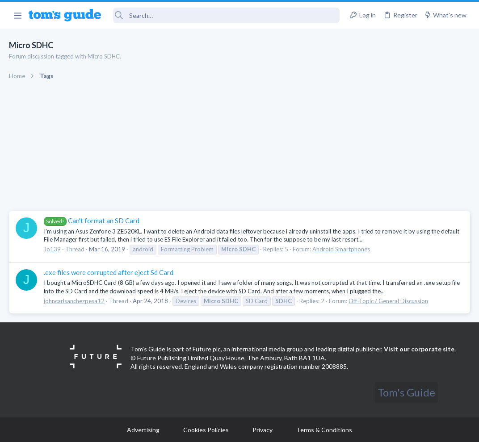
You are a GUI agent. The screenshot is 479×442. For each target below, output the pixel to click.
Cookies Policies (206, 430)
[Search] (226, 15)
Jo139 (52, 249)
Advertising (143, 430)
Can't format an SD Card (91, 221)
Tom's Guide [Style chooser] (406, 392)
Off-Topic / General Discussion (388, 300)
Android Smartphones (341, 249)
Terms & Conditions (324, 430)
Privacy (262, 430)
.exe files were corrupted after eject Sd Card (108, 272)
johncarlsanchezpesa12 (74, 300)
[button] (17, 15)
